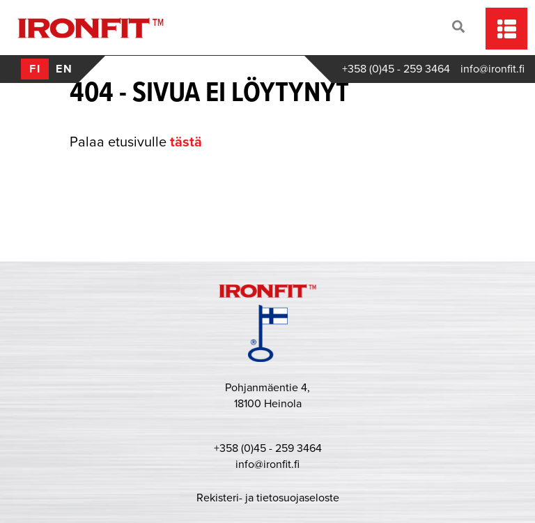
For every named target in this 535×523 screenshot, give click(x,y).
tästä (186, 142)
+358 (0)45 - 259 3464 (396, 69)
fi (35, 69)
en (64, 69)
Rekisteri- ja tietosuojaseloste (267, 498)
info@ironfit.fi (492, 69)
